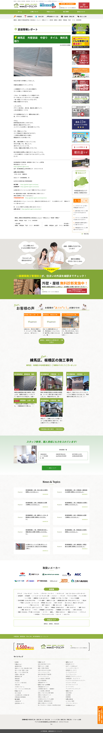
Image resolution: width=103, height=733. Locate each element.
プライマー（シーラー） (47, 593)
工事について (34, 12)
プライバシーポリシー (72, 703)
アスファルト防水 (72, 596)
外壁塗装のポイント (43, 687)
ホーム (20, 12)
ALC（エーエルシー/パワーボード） (76, 593)
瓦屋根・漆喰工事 (69, 16)
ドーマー (45, 612)
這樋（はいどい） (69, 605)
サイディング (60, 593)
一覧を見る (85, 234)
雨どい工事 (83, 16)
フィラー (36, 593)
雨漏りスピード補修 (43, 666)
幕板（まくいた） (57, 605)
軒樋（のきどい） (61, 612)
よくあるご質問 (70, 701)
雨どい (47, 607)
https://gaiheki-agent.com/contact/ (31, 209)
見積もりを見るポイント (44, 695)
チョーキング (28, 593)
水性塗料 (27, 596)
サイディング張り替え (21, 682)
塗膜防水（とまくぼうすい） (41, 598)
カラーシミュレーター (44, 672)
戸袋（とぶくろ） (35, 605)
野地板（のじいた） (46, 603)
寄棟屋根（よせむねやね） (47, 609)
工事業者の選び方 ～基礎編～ (46, 689)
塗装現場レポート (19, 703)
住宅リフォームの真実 (44, 684)
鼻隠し (52, 612)
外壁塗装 (19, 16)
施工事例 (66, 12)
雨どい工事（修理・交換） (22, 670)
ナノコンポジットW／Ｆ (72, 668)
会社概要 (68, 695)
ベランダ (62, 596)
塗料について (69, 662)
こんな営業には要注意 (44, 691)
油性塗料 (20, 596)
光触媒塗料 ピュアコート (73, 678)
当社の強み (69, 693)
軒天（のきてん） (71, 607)
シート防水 (28, 598)
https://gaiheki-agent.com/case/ (29, 184)
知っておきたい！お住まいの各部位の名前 (49, 705)
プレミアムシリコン (71, 674)
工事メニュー (18, 664)
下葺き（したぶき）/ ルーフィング (29, 603)
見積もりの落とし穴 (43, 697)
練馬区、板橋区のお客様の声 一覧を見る (51, 341)
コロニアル (67, 614)
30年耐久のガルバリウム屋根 (46, 699)
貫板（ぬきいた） (26, 609)
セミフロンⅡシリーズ (72, 684)
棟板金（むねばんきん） (58, 607)
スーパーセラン (70, 686)
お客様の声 (18, 701)
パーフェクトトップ (71, 672)
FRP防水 (37, 614)
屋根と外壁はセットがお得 (45, 703)
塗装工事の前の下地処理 (44, 674)
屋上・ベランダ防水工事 (21, 672)
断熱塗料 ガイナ (70, 664)
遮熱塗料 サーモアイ (71, 670)
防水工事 (41, 16)
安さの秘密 (18, 693)
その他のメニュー (70, 705)
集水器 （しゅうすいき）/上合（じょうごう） (30, 607)
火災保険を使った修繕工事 (22, 695)
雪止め (84, 600)
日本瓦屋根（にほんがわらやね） (27, 600)
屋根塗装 (30, 16)
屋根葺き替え (18, 666)
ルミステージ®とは (71, 682)
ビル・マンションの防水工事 (22, 689)
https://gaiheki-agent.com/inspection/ (36, 198)
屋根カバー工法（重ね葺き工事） (24, 668)
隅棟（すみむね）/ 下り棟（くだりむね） (29, 612)
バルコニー (55, 596)
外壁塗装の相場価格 (20, 697)
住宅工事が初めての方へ (44, 664)
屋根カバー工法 (53, 16)
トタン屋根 (41, 600)
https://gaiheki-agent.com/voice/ (29, 186)
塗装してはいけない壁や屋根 (46, 693)
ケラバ (35, 609)
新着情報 (68, 697)
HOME (16, 662)
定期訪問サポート (43, 682)
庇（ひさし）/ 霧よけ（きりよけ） (74, 603)
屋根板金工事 (18, 676)
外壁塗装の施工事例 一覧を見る (51, 429)
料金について (51, 12)
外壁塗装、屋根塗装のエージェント (52, 731)
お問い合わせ (69, 699)
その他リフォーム (19, 687)
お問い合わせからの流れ (44, 670)
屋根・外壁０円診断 (43, 668)
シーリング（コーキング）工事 (40, 596)
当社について (81, 12)
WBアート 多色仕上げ (71, 666)
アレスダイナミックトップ (73, 688)
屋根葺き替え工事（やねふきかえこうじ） (69, 600)
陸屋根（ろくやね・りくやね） (60, 598)
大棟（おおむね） (78, 609)
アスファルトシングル (48, 614)
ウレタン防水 (82, 596)
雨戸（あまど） (46, 605)
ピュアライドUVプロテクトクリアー (75, 680)
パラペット (83, 612)
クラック (19, 593)
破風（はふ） (82, 607)
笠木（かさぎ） (58, 603)
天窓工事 (17, 684)
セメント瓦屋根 (75, 598)
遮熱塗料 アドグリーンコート (74, 676)
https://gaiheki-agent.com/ (21, 166)
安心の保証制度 (42, 680)
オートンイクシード (43, 676)
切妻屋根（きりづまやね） (63, 609)
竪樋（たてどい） (73, 612)
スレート (58, 614)
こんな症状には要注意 (44, 678)
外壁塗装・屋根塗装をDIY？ (45, 701)
